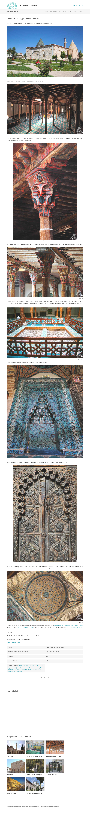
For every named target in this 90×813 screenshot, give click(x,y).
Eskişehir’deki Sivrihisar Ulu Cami (15, 629)
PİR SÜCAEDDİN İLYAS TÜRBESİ (35, 756)
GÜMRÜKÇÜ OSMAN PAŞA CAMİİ (35, 774)
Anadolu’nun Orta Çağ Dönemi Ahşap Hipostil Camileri (68, 625)
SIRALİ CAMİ (10, 774)
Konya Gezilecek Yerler (13, 642)
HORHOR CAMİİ (11, 793)
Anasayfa (81, 11)
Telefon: (10, 656)
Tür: (9, 647)
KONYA (70, 11)
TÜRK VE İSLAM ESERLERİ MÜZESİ (36, 793)
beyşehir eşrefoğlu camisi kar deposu (31, 669)
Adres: (48, 651)
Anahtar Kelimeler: (13, 665)
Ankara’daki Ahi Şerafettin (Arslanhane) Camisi (36, 629)
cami (24, 668)
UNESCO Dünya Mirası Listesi (25, 627)
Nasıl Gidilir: (11, 651)
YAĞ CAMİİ (10, 756)
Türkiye (75, 11)
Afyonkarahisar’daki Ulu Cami (75, 627)
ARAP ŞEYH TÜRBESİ (51, 774)
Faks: (47, 656)
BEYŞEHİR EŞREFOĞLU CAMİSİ (50, 11)
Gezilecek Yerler (63, 11)
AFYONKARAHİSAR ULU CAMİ (53, 756)
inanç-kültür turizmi (31, 668)
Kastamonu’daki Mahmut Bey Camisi (59, 629)
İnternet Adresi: (12, 661)
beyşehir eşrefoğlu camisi (14, 668)
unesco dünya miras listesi (15, 671)
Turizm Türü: (49, 647)
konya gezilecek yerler (25, 665)
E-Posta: (48, 661)
